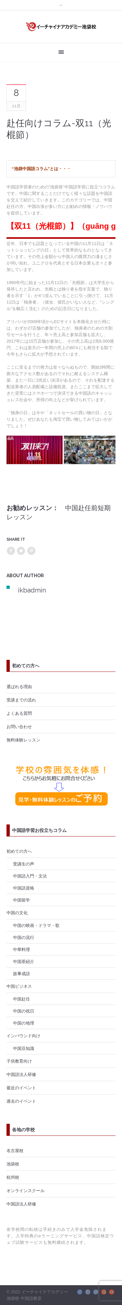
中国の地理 (23, 1023)
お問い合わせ (19, 726)
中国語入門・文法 (30, 876)
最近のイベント (21, 1088)
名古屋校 (15, 1150)
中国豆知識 (23, 1048)
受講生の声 (23, 864)
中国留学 (21, 900)
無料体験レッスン (23, 740)
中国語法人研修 (21, 1074)
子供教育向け (19, 1061)
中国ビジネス (19, 986)
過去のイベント (21, 1101)
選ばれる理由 (19, 686)
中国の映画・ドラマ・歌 (36, 925)
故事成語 (21, 973)
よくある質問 (19, 713)
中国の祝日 (23, 1011)
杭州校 (13, 1177)
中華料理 (21, 949)
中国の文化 (17, 913)
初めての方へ (19, 851)
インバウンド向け (23, 1036)
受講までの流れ (21, 700)
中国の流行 (23, 937)
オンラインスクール (26, 1190)
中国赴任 (21, 999)
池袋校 (13, 1164)
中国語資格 (23, 888)
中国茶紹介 (23, 961)
